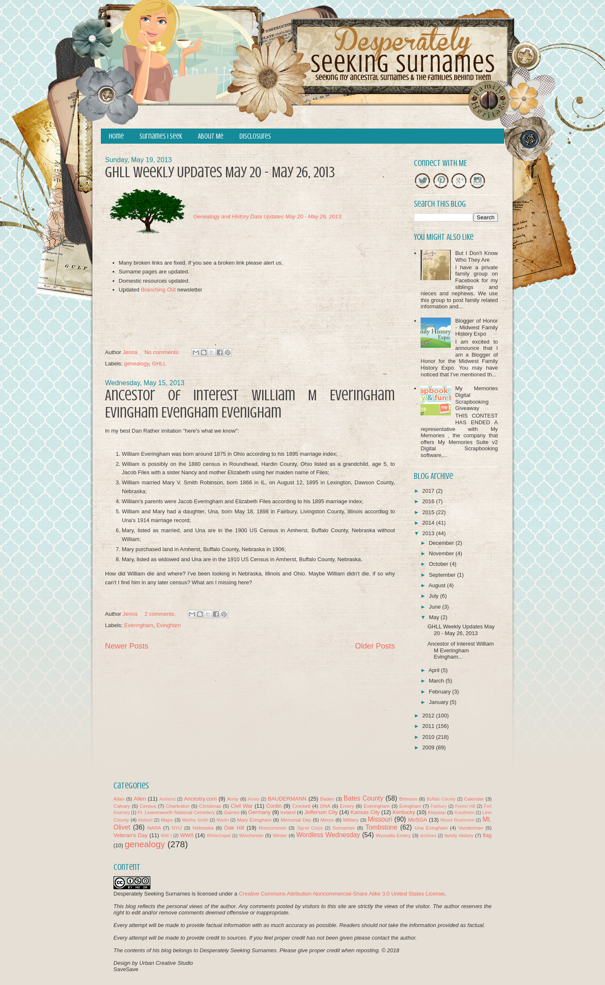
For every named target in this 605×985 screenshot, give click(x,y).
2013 (429, 533)
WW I (166, 835)
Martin (223, 820)
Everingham (138, 625)
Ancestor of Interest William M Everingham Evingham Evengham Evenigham (250, 404)
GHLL (159, 363)
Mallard (145, 820)
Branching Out (158, 289)
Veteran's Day (130, 835)
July (434, 596)
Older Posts (375, 646)
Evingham (168, 625)
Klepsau (437, 812)
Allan (118, 798)
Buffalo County (440, 799)
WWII (187, 835)
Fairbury (439, 806)
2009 (429, 747)
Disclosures (255, 136)
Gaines (231, 812)
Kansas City (364, 812)
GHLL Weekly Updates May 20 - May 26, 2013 (220, 172)
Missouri (380, 819)
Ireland (288, 812)
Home (116, 136)
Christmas (210, 806)
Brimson (408, 798)
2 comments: (161, 614)
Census (147, 806)
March (437, 681)
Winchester (251, 835)
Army (232, 798)
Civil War (242, 806)
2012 (429, 715)
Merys (327, 819)
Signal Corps (310, 828)
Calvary (121, 806)
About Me (211, 136)
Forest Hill (465, 806)
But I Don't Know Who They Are (476, 256)
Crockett (301, 806)
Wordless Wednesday (328, 834)
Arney (253, 799)
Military (351, 819)
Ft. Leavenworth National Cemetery (176, 812)
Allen (140, 799)
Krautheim (464, 812)
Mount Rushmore (457, 820)
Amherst (167, 799)
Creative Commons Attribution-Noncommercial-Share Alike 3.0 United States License (341, 893)
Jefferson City (320, 812)
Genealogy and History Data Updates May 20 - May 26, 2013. (268, 216)
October (439, 564)
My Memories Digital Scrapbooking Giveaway (476, 398)
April (435, 670)
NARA (154, 827)
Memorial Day (296, 819)
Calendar (474, 798)
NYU (176, 827)
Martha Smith (195, 820)
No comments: (163, 352)
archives (428, 835)
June (435, 607)
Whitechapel (219, 835)
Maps (167, 819)
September (443, 575)
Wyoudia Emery (393, 835)
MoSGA (417, 820)
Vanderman (471, 827)
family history (459, 835)
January (439, 702)
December (442, 543)
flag (487, 835)
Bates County (363, 798)
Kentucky (403, 812)
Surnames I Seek (160, 136)
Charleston (178, 806)
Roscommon (273, 827)
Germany (259, 812)
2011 (429, 726)
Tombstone (381, 827)
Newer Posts (126, 646)
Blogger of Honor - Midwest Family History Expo (476, 327)
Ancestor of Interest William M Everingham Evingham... (460, 650)
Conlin (274, 806)
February (440, 691)
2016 (429, 501)
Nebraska (202, 827)
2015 (429, 512)
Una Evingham (431, 827)
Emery (347, 806)
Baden (327, 798)
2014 (429, 523)
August (438, 585)
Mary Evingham (254, 819)
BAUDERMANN (287, 799)
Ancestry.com (200, 799)
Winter (280, 835)
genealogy (136, 363)
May (435, 617)
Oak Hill (234, 828)
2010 (429, 737)
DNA (325, 806)
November (442, 553)
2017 (429, 491)
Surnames (343, 827)
